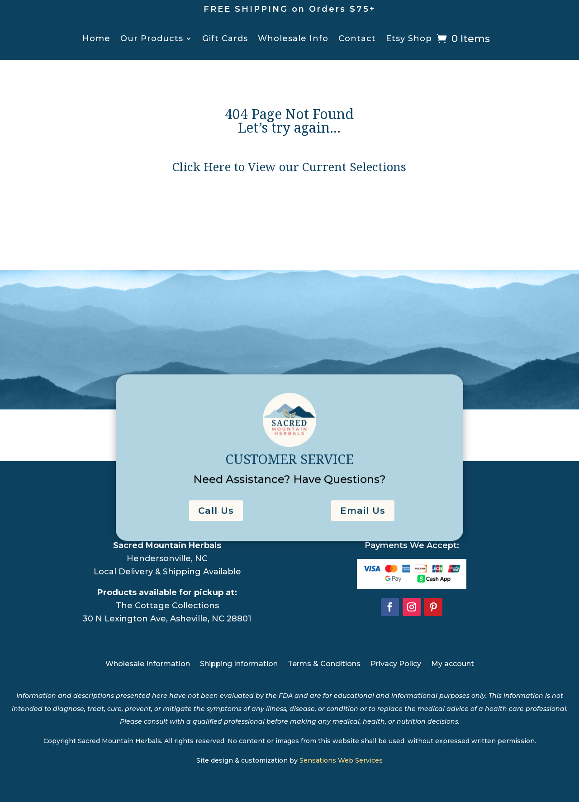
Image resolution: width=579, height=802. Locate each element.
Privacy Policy (395, 664)
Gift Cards (225, 39)
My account (452, 664)
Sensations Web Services (341, 760)
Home (96, 39)
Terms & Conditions (324, 664)
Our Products (151, 39)
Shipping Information (239, 664)
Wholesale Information (147, 664)
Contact (357, 39)
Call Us (216, 520)
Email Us (362, 520)
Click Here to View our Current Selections (289, 169)
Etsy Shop (409, 39)
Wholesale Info (293, 39)
